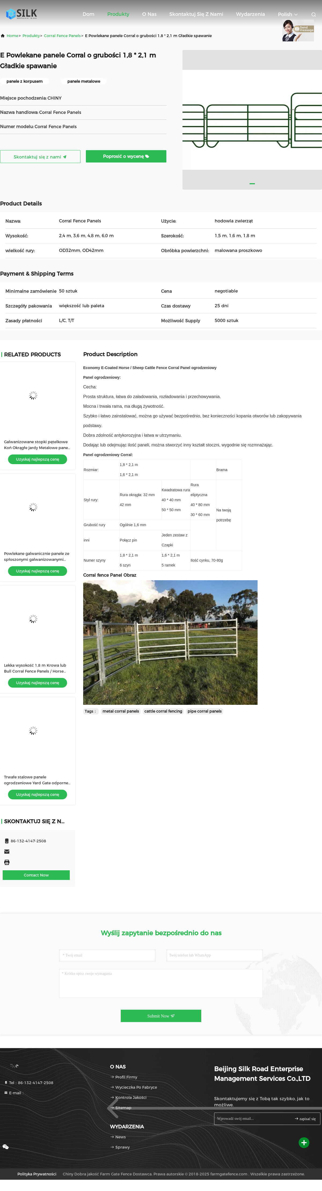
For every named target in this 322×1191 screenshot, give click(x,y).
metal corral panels (121, 711)
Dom (88, 14)
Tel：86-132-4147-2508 (28, 1082)
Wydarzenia (250, 14)
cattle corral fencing (163, 711)
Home (12, 35)
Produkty (118, 14)
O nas (149, 14)
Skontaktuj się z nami (196, 14)
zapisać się (305, 1118)
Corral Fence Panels (62, 35)
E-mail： (14, 1093)
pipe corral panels (205, 711)
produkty (31, 35)
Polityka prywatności (36, 1174)
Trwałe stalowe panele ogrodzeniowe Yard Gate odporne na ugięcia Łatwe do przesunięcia (36, 783)
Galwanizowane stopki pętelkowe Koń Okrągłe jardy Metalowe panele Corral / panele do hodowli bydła (37, 447)
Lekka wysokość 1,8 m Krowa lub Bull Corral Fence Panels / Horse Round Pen (35, 671)
